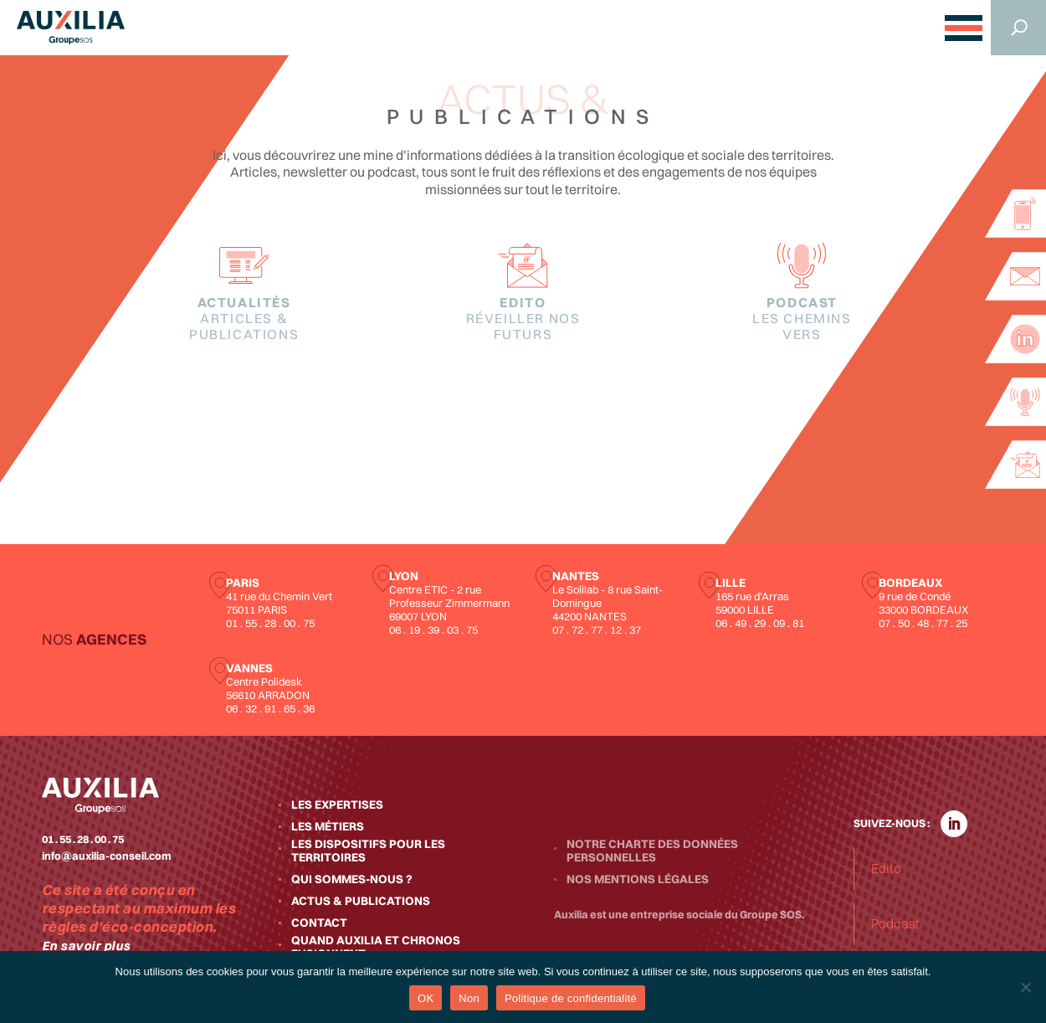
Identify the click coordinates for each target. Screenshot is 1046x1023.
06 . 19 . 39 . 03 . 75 (433, 629)
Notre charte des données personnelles (652, 850)
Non (469, 998)
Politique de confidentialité (571, 998)
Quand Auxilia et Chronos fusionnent (375, 946)
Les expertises (337, 804)
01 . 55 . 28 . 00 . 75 (270, 623)
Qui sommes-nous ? (352, 879)
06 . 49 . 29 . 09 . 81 (759, 623)
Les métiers (327, 826)
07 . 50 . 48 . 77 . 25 (923, 623)
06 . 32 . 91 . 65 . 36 (270, 708)
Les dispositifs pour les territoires (368, 850)
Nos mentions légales (638, 879)
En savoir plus (86, 946)
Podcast (801, 318)
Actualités (244, 318)
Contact (319, 922)
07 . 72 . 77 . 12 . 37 (596, 629)
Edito (523, 318)
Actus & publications (360, 900)
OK (425, 998)
